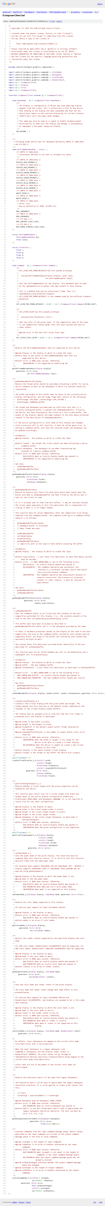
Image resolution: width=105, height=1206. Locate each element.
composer (87, 11)
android (6, 11)
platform (17, 11)
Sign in (100, 4)
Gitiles (14, 1202)
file (52, 21)
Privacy (21, 1202)
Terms (28, 1202)
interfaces (41, 11)
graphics (75, 11)
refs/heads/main (57, 11)
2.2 (96, 11)
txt (94, 1202)
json (101, 1202)
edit (59, 21)
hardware (29, 11)
